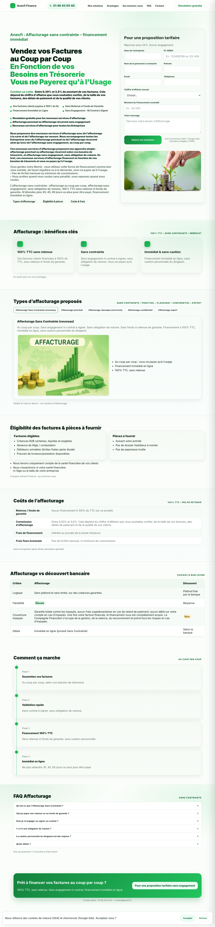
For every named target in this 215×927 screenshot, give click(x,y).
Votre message (132, 115)
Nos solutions (95, 5)
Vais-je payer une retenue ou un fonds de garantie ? (107, 813)
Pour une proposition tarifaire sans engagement (165, 885)
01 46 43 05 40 (105, 900)
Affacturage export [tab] (167, 310)
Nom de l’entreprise (134, 50)
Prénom (168, 63)
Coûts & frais (78, 201)
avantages (41, 277)
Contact (159, 5)
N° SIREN (168, 50)
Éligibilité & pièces (53, 201)
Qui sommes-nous (133, 5)
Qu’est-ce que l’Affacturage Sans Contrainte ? (107, 805)
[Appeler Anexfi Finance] (62, 6)
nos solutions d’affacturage (53, 403)
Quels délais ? (107, 843)
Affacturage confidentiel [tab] (140, 310)
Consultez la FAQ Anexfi (45, 851)
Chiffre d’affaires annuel (136, 89)
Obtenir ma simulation (142, 140)
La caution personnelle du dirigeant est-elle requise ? (107, 836)
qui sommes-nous (47, 476)
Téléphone (169, 76)
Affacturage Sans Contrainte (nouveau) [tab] (36, 310)
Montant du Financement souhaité (141, 102)
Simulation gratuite (190, 5)
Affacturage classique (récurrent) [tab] (105, 310)
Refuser (203, 918)
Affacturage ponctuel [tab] (72, 310)
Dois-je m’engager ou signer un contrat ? (107, 821)
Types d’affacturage (24, 201)
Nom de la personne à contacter (140, 63)
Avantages (113, 5)
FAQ (149, 5)
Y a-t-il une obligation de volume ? (107, 828)
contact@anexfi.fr (123, 900)
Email (127, 76)
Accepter (187, 918)
